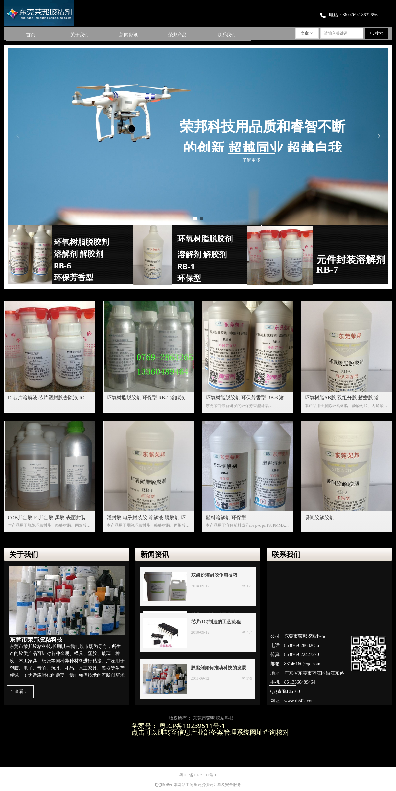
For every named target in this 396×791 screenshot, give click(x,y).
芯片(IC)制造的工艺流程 (216, 621)
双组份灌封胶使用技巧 (214, 575)
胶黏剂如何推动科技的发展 (218, 667)
